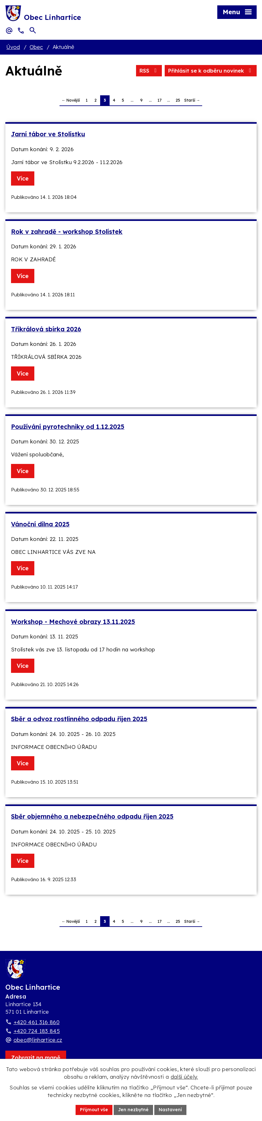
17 (159, 100)
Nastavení (170, 1109)
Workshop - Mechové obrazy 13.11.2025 (73, 622)
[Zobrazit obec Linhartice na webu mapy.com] (35, 1058)
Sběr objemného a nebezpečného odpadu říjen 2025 (92, 816)
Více (23, 178)
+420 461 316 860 (37, 1022)
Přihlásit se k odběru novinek (210, 70)
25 (178, 100)
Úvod (13, 47)
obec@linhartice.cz (38, 1039)
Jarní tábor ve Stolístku (48, 134)
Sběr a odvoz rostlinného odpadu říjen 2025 (79, 719)
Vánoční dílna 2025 (40, 524)
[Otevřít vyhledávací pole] (33, 30)
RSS (149, 70)
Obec (36, 47)
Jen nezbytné (133, 1109)
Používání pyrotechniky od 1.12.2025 (67, 426)
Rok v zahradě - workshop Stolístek (66, 231)
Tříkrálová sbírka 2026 (46, 329)
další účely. (184, 1076)
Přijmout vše (94, 1109)
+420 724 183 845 (37, 1031)
